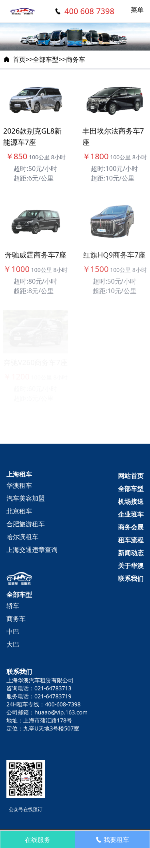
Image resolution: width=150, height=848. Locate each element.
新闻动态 (131, 552)
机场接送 (131, 501)
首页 (19, 59)
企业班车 (131, 514)
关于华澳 (131, 565)
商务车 (75, 59)
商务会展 (131, 527)
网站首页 (131, 475)
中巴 (12, 631)
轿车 (12, 605)
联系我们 (131, 578)
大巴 (12, 644)
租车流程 (131, 540)
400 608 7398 (89, 11)
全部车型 (45, 59)
